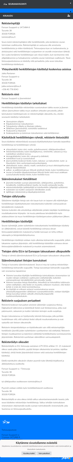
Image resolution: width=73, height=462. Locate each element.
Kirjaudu (36, 16)
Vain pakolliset (44, 453)
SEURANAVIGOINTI (38, 3)
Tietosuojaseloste (9, 430)
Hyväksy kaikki (29, 453)
